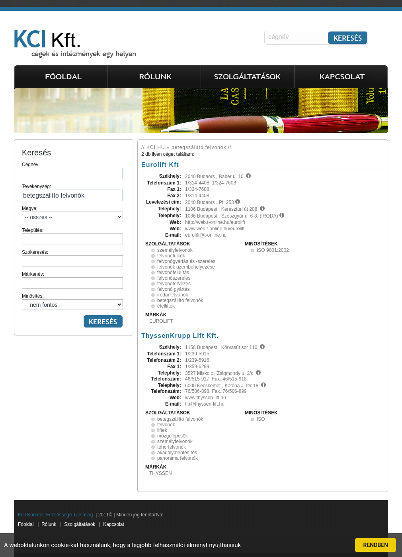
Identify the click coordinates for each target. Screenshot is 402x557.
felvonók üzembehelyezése (186, 267)
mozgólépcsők (172, 436)
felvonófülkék (171, 256)
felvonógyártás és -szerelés (186, 261)
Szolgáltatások (79, 524)
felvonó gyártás (173, 289)
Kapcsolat (113, 524)
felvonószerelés (173, 278)
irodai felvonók (172, 295)
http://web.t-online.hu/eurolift (215, 222)
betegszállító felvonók (180, 300)
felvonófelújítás (173, 272)
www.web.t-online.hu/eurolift (214, 228)
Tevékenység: (72, 192)
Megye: (72, 214)
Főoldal (25, 524)
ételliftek (166, 306)
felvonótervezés (174, 283)
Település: (72, 236)
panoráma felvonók (177, 458)
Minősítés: (72, 301)
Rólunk (48, 524)
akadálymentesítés (177, 452)
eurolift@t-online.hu (205, 235)
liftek (162, 430)
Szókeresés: (72, 258)
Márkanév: (72, 280)
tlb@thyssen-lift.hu (204, 404)
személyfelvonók (175, 250)
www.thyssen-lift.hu (205, 397)
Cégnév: (72, 170)
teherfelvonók (171, 447)
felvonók (166, 425)
